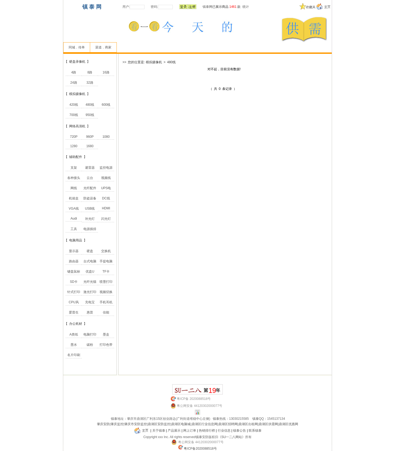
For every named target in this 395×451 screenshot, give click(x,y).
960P (90, 137)
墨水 (73, 345)
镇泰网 (207, 7)
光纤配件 (89, 188)
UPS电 (106, 188)
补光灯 (90, 219)
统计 (245, 7)
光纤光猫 (89, 282)
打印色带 (106, 345)
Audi (73, 218)
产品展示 (174, 430)
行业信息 (224, 430)
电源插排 (89, 229)
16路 (106, 72)
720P (73, 137)
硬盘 (90, 251)
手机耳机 (106, 302)
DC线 (106, 198)
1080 (106, 137)
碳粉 (90, 345)
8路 (90, 72)
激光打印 (89, 292)
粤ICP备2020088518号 (200, 448)
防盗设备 (89, 198)
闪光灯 (106, 219)
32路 (89, 82)
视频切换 (106, 292)
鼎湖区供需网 (268, 424)
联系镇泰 (255, 430)
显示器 (74, 251)
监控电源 (106, 168)
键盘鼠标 (73, 271)
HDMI (106, 208)
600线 (106, 105)
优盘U (90, 271)
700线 (73, 115)
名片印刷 (73, 355)
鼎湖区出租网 (248, 424)
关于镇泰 (158, 430)
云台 (90, 178)
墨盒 (106, 334)
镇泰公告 (239, 430)
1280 (73, 146)
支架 (73, 168)
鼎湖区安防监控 (159, 424)
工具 (73, 229)
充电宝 (90, 302)
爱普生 (74, 312)
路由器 (74, 261)
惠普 (90, 312)
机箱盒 (74, 198)
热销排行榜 (207, 430)
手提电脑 (106, 261)
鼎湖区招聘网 (228, 424)
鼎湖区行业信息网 (204, 424)
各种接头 (73, 178)
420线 (73, 105)
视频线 (106, 178)
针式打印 (73, 292)
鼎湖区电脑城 (181, 424)
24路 (73, 82)
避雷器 (90, 168)
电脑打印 (89, 334)
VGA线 (74, 208)
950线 (90, 115)
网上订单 (189, 430)
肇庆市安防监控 (135, 424)
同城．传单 (77, 47)
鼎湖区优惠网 (288, 424)
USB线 (90, 208)
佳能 (106, 312)
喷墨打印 (106, 282)
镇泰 (114, 419)
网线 (73, 188)
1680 (90, 146)
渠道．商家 (103, 47)
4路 (73, 72)
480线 (90, 105)
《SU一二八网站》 (231, 437)
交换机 (106, 251)
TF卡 (106, 271)
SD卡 (74, 282)
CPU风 (74, 302)
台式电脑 (89, 261)
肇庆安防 (103, 424)
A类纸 (73, 334)
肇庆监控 (117, 424)
